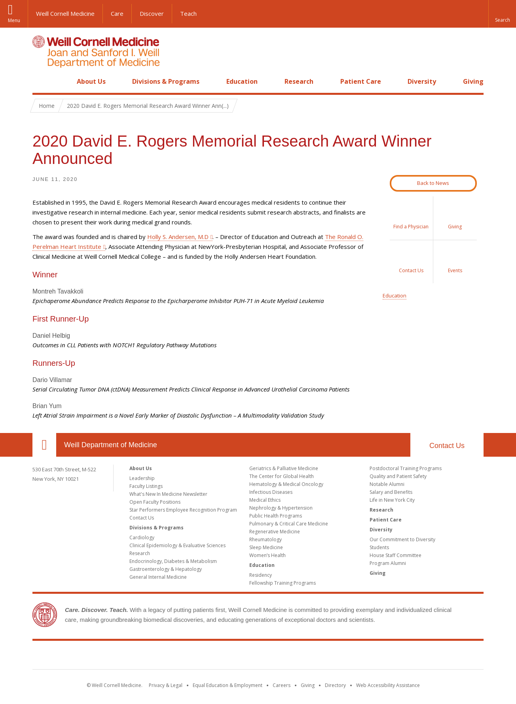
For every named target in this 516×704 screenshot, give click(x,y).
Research (299, 81)
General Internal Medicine (158, 577)
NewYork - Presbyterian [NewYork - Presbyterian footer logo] (324, 656)
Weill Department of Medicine (110, 445)
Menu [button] (14, 20)
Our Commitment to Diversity (402, 539)
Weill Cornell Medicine (65, 13)
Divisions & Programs (165, 81)
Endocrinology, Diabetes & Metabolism (173, 561)
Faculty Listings (146, 486)
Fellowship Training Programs (282, 583)
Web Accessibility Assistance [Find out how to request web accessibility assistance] (388, 685)
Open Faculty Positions (154, 502)
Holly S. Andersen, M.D (178, 237)
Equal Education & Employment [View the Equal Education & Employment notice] (227, 685)
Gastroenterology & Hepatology (165, 569)
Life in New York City (392, 500)
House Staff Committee (395, 555)
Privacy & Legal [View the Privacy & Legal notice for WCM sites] (165, 685)
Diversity (422, 81)
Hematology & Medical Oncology (286, 484)
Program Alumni (388, 563)
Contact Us (447, 446)
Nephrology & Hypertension (281, 507)
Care (117, 13)
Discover (152, 13)
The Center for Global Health (281, 476)
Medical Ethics (265, 500)
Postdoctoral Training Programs (406, 468)
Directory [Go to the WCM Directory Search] (335, 685)
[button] (502, 14)
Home (41, 81)
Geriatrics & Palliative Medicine (283, 468)
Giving (473, 81)
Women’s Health (267, 555)
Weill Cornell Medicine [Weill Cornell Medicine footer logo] (200, 656)
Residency (260, 575)
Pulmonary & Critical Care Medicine (288, 523)
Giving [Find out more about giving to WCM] (308, 685)
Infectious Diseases (270, 492)
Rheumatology (265, 539)
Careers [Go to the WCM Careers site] (281, 685)
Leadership (142, 478)
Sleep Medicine (266, 547)
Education (242, 81)
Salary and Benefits (391, 492)
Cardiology (141, 537)
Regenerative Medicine (274, 531)
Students (379, 547)
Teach (188, 13)
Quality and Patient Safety (398, 476)
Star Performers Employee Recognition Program (183, 509)
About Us (91, 81)
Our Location (44, 445)
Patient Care (360, 81)
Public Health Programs (275, 515)
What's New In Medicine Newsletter (168, 494)
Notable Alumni (387, 484)
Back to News (433, 182)
